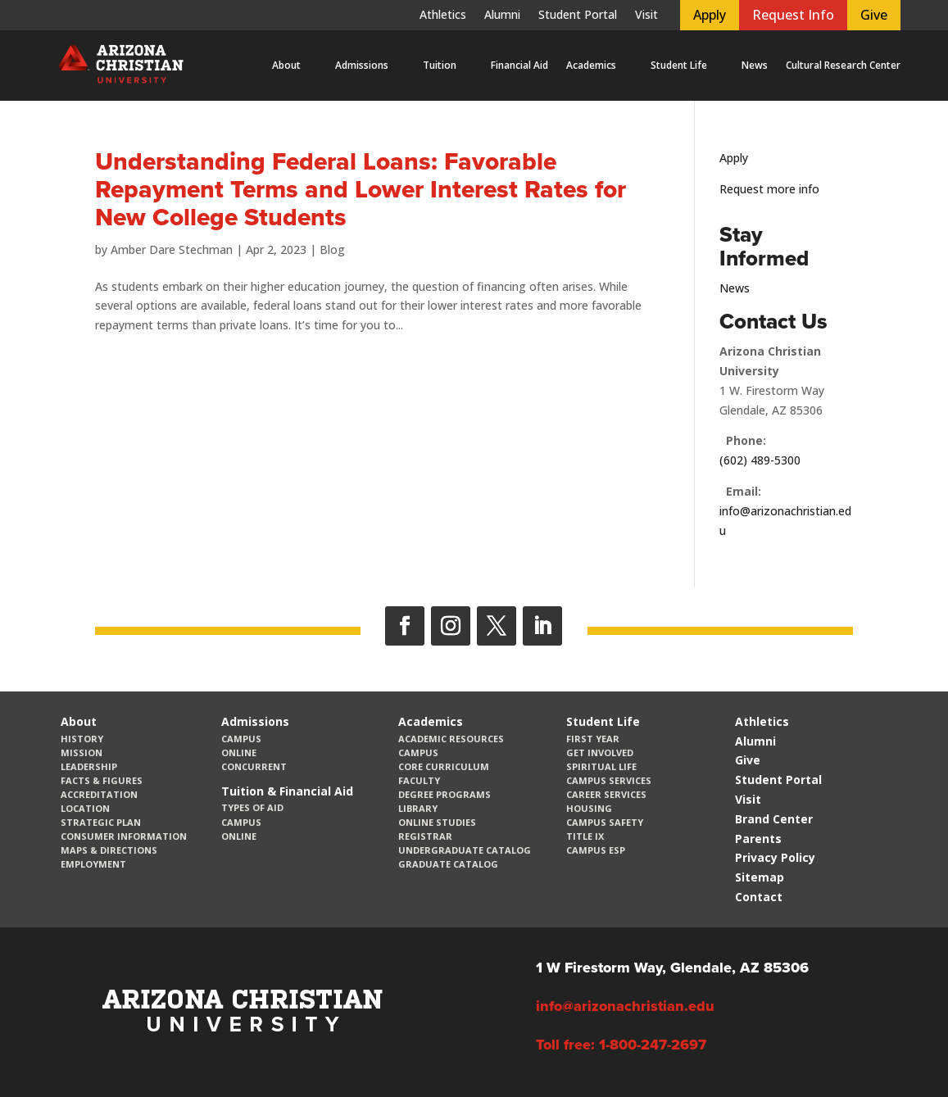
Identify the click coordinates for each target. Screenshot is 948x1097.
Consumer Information (124, 836)
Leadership (89, 766)
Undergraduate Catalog (464, 850)
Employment (93, 864)
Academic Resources (451, 738)
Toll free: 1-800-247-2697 (621, 1045)
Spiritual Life (601, 766)
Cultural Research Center (843, 65)
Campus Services (608, 780)
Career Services (606, 794)
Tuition (439, 65)
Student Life (679, 65)
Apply (709, 15)
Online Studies (437, 822)
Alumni (502, 15)
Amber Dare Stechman (172, 249)
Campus (241, 738)
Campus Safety (604, 822)
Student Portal (577, 15)
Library (418, 808)
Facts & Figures (102, 780)
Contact (758, 896)
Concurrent (254, 766)
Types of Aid (252, 807)
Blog (332, 249)
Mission (81, 752)
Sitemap (759, 877)
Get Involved (599, 752)
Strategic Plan (101, 822)
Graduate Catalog (448, 864)
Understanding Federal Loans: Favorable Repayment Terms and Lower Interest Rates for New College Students (360, 190)
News (755, 65)
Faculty (419, 780)
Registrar (425, 836)
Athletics (443, 15)
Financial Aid (519, 65)
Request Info (793, 15)
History (82, 738)
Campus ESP (595, 850)
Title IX (585, 836)
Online (238, 752)
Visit (646, 15)
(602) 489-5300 (760, 460)
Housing (589, 808)
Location (85, 808)
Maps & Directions (109, 850)
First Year (592, 738)
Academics (591, 65)
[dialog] (899, 1048)
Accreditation (99, 794)
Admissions (361, 65)
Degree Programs (444, 794)
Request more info (769, 189)
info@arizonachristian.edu (625, 1006)
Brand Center (774, 819)
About (286, 65)
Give (873, 15)
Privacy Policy (775, 857)
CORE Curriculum (443, 766)
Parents (758, 838)
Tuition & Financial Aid (287, 791)
